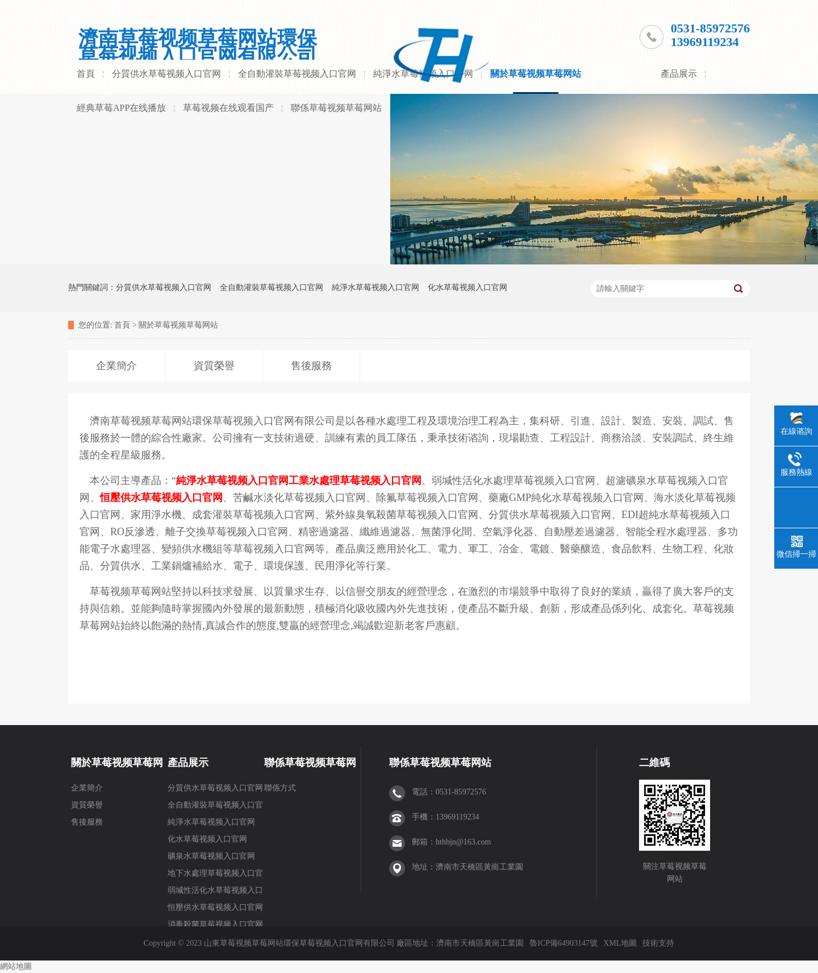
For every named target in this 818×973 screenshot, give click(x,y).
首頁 (86, 73)
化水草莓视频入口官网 (467, 287)
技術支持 (658, 943)
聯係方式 (280, 788)
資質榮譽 (87, 805)
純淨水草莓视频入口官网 (375, 287)
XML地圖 (620, 943)
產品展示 (679, 73)
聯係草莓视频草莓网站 (336, 108)
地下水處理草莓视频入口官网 (215, 875)
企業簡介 (87, 788)
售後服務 (87, 822)
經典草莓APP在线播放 (121, 108)
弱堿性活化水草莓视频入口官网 (215, 892)
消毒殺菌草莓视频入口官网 (215, 924)
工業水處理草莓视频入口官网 (355, 480)
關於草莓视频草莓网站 (535, 73)
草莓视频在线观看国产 (228, 108)
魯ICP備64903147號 (563, 943)
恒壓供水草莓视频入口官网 (161, 497)
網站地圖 (16, 966)
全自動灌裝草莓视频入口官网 (297, 73)
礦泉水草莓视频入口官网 (211, 856)
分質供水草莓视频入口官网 (166, 73)
